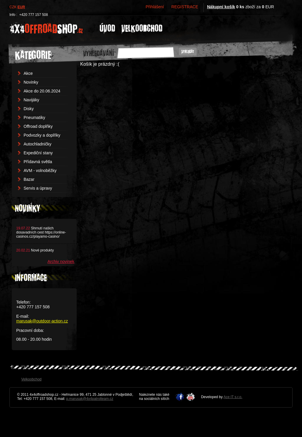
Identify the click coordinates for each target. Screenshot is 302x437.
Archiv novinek (60, 261)
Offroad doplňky (38, 126)
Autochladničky (37, 144)
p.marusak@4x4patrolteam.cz (89, 399)
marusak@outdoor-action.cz (42, 321)
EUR (21, 7)
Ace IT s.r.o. (233, 397)
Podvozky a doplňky (42, 135)
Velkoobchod (31, 379)
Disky (29, 108)
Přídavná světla (38, 161)
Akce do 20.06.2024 (42, 91)
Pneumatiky (34, 117)
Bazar (29, 179)
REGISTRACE (184, 6)
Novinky (31, 82)
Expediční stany (38, 152)
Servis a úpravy (38, 188)
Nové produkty (42, 250)
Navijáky (31, 99)
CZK (13, 7)
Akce (28, 73)
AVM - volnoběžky (40, 170)
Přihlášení (155, 6)
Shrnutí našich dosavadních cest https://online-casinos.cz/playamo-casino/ (41, 232)
